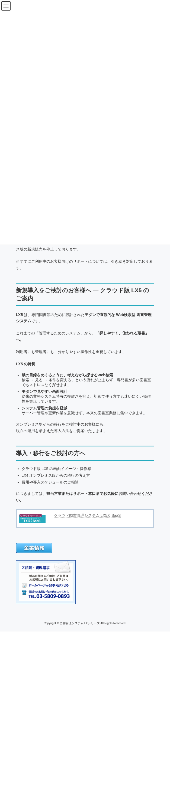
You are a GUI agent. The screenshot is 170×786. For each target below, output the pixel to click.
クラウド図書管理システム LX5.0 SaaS (87, 515)
